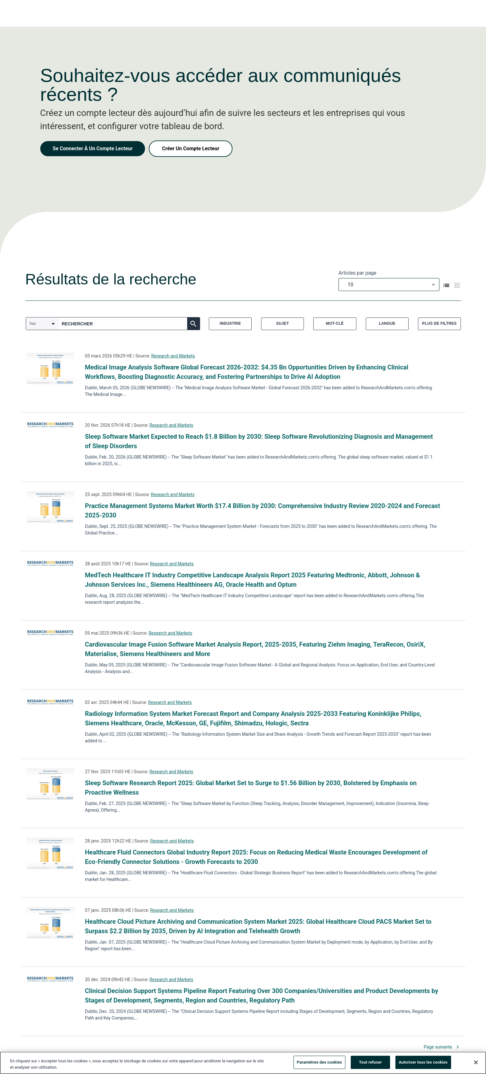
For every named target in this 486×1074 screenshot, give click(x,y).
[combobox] (388, 284)
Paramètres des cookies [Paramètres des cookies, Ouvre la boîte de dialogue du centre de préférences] (319, 1064)
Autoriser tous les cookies (423, 1064)
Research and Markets (173, 355)
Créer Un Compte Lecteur (190, 148)
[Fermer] (476, 1064)
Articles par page (357, 273)
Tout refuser (370, 1064)
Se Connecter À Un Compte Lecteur (93, 148)
